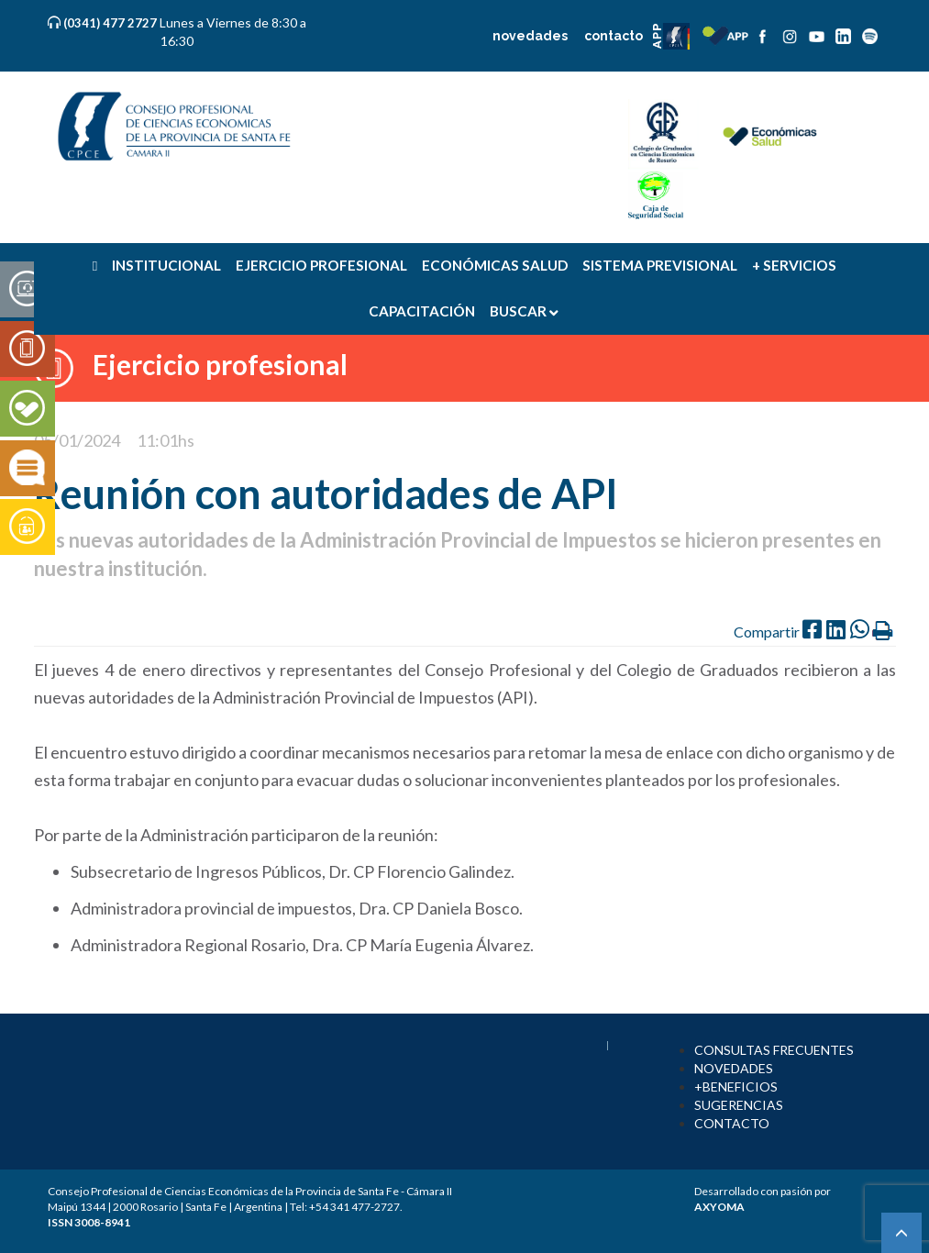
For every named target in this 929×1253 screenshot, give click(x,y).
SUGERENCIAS (738, 1105)
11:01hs (165, 440)
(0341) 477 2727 (111, 23)
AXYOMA (719, 1207)
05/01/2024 (77, 440)
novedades (530, 35)
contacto (613, 35)
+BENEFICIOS (736, 1086)
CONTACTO (731, 1123)
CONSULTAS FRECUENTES (774, 1050)
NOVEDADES (733, 1068)
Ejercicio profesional (220, 364)
